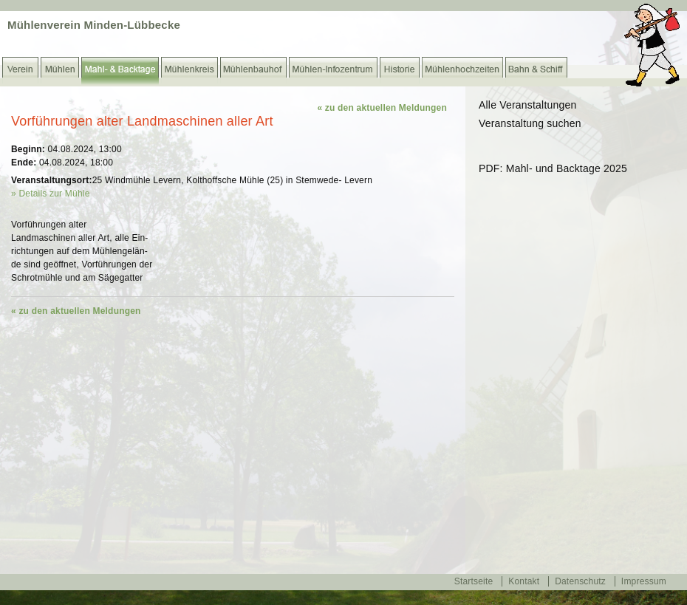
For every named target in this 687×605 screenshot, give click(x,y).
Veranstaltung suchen (530, 123)
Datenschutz (580, 581)
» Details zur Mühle (50, 193)
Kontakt (523, 581)
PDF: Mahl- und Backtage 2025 (553, 168)
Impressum (643, 581)
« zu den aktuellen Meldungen (382, 108)
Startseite (473, 581)
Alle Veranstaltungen (527, 105)
